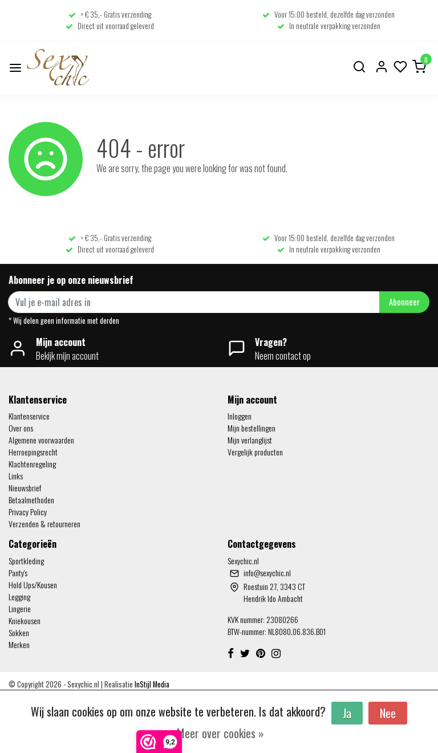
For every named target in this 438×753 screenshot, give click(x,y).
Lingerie (20, 608)
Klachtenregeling (32, 464)
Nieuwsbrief (25, 488)
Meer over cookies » (220, 733)
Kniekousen (24, 620)
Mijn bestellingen (251, 428)
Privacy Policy (28, 512)
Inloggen (240, 416)
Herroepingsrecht (33, 452)
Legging (19, 597)
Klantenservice (29, 416)
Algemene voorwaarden (41, 440)
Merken (19, 644)
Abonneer (404, 302)
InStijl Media (151, 684)
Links (16, 476)
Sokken (19, 632)
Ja (347, 713)
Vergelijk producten (255, 452)
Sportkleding (26, 561)
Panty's (18, 573)
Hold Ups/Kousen (33, 585)
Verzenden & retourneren (44, 524)
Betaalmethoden (31, 500)
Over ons (21, 428)
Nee (388, 713)
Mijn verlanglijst (250, 440)
